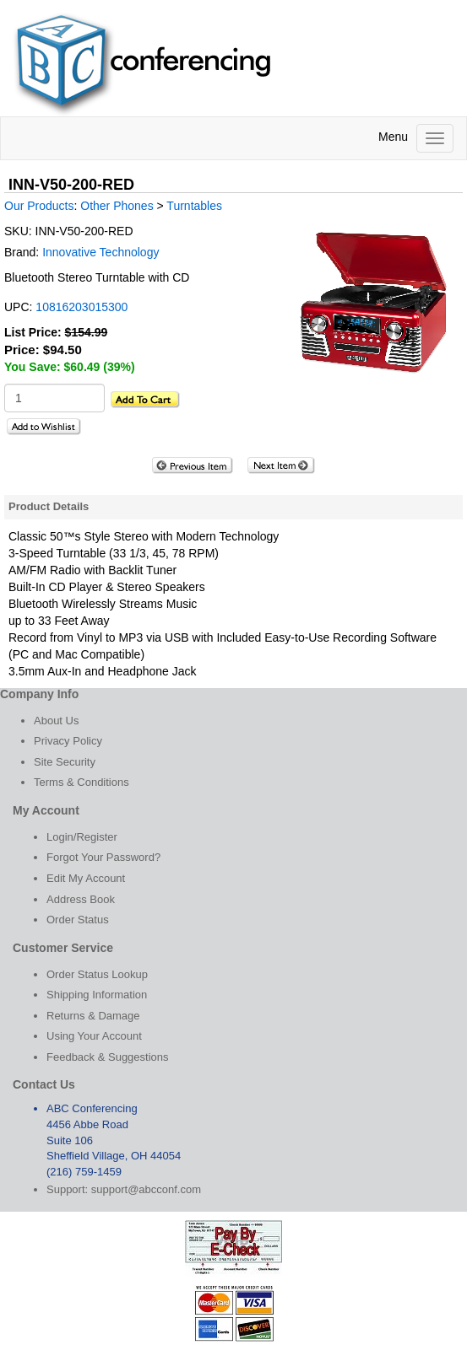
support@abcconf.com (146, 1189)
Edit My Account (85, 878)
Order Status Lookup (97, 974)
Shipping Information (96, 994)
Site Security (64, 762)
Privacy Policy (68, 740)
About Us (56, 720)
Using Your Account (94, 1036)
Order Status (77, 919)
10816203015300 (81, 307)
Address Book (80, 899)
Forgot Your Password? (103, 857)
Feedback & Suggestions (107, 1057)
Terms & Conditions (81, 782)
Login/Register (81, 837)
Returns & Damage (93, 1015)
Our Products (38, 205)
